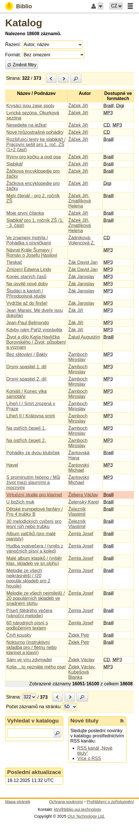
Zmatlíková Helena (79, 203)
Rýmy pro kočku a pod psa (33, 156)
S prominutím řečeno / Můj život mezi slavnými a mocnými (33, 482)
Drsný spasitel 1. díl (26, 366)
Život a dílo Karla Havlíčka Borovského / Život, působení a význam (36, 342)
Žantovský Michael (78, 468)
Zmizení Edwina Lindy (28, 269)
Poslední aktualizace (34, 772)
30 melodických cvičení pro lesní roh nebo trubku (33, 524)
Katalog (23, 22)
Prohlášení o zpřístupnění (110, 801)
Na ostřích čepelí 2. (26, 440)
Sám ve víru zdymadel (29, 659)
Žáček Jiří (78, 105)
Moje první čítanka (25, 213)
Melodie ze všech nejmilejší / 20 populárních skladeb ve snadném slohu (35, 598)
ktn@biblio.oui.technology (77, 809)
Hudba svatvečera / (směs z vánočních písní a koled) (34, 549)
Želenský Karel (83, 501)
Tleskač (14, 262)
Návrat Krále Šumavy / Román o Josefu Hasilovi (31, 253)
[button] (100, 6)
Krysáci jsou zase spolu (30, 105)
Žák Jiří (75, 310)
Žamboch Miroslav (78, 357)
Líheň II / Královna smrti (30, 415)
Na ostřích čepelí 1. (26, 428)
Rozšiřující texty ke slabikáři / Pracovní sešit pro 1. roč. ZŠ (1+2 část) (35, 144)
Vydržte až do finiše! (26, 303)
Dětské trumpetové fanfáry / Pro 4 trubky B (34, 512)
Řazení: (13, 44)
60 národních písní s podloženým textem (27, 625)
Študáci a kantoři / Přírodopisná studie (26, 293)
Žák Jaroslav (81, 276)
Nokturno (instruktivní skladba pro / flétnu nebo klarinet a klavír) (31, 647)
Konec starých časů (26, 276)
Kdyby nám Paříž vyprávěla (34, 329)
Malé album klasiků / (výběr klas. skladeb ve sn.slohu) (34, 561)
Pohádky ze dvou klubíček (33, 452)
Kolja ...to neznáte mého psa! (36, 666)
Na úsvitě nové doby (27, 283)
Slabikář (14, 164)
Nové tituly (84, 721)
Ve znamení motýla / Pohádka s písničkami (28, 240)
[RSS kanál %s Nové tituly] (122, 721)
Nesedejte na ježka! (26, 125)
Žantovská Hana (79, 455)
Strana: (13, 78)
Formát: (13, 54)
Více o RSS (89, 758)
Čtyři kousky (18, 635)
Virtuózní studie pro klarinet (34, 494)
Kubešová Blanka (78, 675)
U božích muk (20, 501)
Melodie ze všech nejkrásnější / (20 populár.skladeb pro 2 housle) (28, 578)
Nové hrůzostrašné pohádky (34, 132)
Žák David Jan (83, 262)
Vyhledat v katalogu (33, 721)
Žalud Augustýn (84, 337)
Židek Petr (78, 635)
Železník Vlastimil (77, 512)
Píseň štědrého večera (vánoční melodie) (29, 613)
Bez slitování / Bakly (26, 354)
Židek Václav (81, 659)
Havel (12, 465)
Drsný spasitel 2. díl (26, 379)
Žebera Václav (83, 494)
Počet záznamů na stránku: (34, 706)
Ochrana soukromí (66, 801)
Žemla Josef (80, 533)
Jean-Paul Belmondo (27, 322)
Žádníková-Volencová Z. (81, 240)
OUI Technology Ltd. (86, 816)
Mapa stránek (17, 801)
